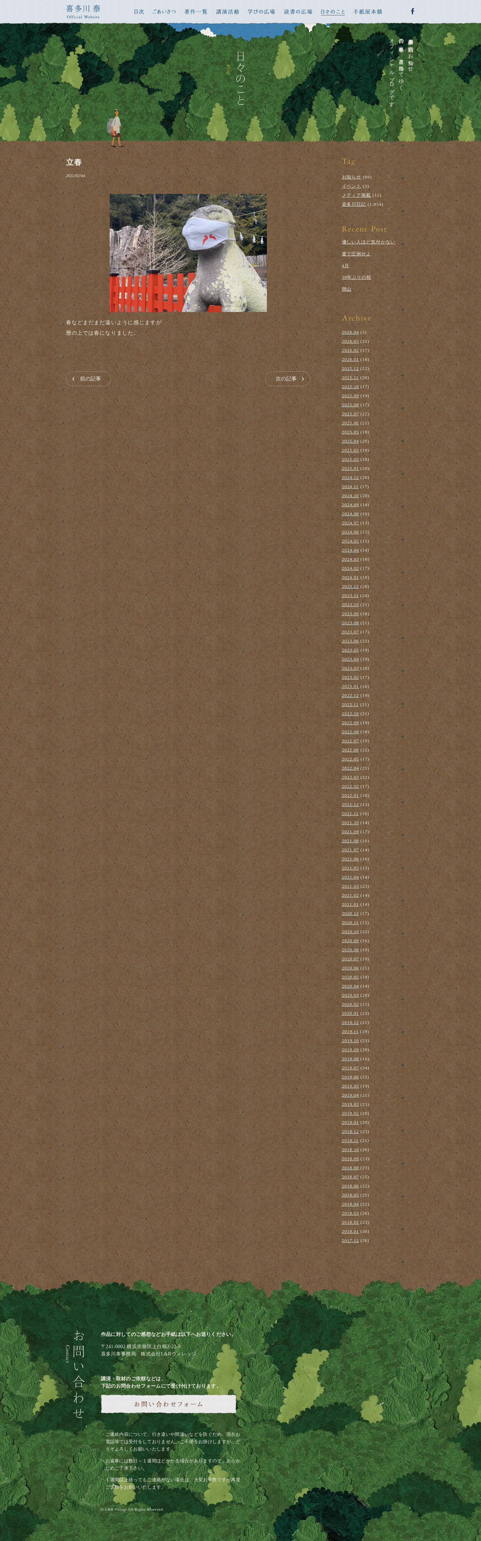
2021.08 (350, 840)
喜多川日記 (354, 204)
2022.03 (350, 777)
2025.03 (350, 450)
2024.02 (350, 568)
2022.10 (350, 713)
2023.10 (350, 604)
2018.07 (350, 1176)
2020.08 (350, 949)
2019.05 (350, 1086)
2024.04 (350, 550)
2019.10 (350, 1040)
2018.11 (350, 1140)
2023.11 (350, 595)
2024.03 (350, 559)
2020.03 (350, 995)
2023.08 (350, 622)
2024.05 (350, 541)
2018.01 (350, 1231)
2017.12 (350, 1240)
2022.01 (350, 795)
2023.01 (350, 686)
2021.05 (350, 868)
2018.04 (350, 1204)
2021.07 (350, 849)
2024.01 (350, 577)
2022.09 (350, 722)
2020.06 (350, 968)
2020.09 (350, 940)
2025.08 (350, 404)
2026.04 (350, 332)
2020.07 (350, 958)
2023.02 (350, 677)
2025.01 (350, 468)
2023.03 (350, 668)
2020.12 (350, 913)
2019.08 (350, 1058)
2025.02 (350, 459)
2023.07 (350, 631)
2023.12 (350, 586)
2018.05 (350, 1195)
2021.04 (350, 877)
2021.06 (350, 859)
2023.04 (350, 659)
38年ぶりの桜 (357, 277)
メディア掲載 (356, 195)
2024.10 (350, 495)
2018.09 (350, 1158)
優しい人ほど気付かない (369, 242)
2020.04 (350, 986)
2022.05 (350, 759)
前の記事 (90, 378)
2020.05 (350, 977)
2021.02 (350, 895)
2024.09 (350, 504)
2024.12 (350, 477)
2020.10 (350, 931)
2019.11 (350, 1031)
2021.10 (350, 822)
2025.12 (350, 368)
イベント (352, 186)
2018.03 (350, 1213)
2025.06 (350, 423)
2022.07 (350, 740)
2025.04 (350, 441)
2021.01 (350, 904)
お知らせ (352, 177)
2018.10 (350, 1149)
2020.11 (350, 922)
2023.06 (350, 641)
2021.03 (350, 886)
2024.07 (350, 522)
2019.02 (350, 1113)
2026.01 (350, 359)
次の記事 (286, 378)
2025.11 (350, 377)
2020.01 (350, 1013)
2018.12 (350, 1131)
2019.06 (350, 1077)
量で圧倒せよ (356, 253)
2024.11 (350, 486)
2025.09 (350, 395)
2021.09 (350, 831)
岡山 (347, 289)
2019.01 (350, 1122)
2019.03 (350, 1104)
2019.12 (350, 1022)
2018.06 (350, 1186)
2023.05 (350, 650)
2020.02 (350, 1004)
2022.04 (350, 768)
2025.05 (350, 432)
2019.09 (350, 1049)
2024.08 (350, 513)
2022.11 (350, 704)
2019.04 (350, 1095)
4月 (345, 265)
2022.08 (350, 731)
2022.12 (350, 695)
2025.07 (350, 413)
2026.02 (350, 350)
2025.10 (350, 386)
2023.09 (350, 613)
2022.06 (350, 750)
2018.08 (350, 1167)
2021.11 (350, 813)
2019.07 (350, 1067)
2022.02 (350, 786)
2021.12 (350, 804)
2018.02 (350, 1222)
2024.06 (350, 532)
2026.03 (350, 341)
